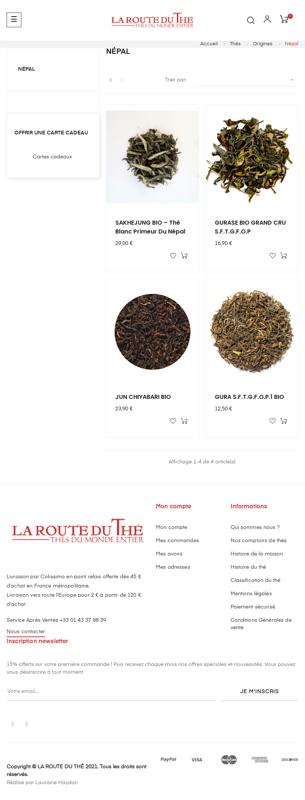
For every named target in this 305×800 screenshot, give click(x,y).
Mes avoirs (169, 554)
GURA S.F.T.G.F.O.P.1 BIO (249, 397)
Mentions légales (251, 593)
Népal (26, 69)
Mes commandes (177, 540)
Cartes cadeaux (52, 156)
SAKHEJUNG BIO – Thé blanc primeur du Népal (150, 227)
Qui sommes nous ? (255, 527)
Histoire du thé (248, 567)
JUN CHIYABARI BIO (143, 397)
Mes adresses (173, 567)
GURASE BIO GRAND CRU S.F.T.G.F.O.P (250, 227)
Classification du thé (256, 580)
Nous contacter (26, 631)
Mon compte (171, 527)
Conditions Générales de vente (261, 624)
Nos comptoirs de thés (259, 540)
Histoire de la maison (257, 554)
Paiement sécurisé (253, 607)
